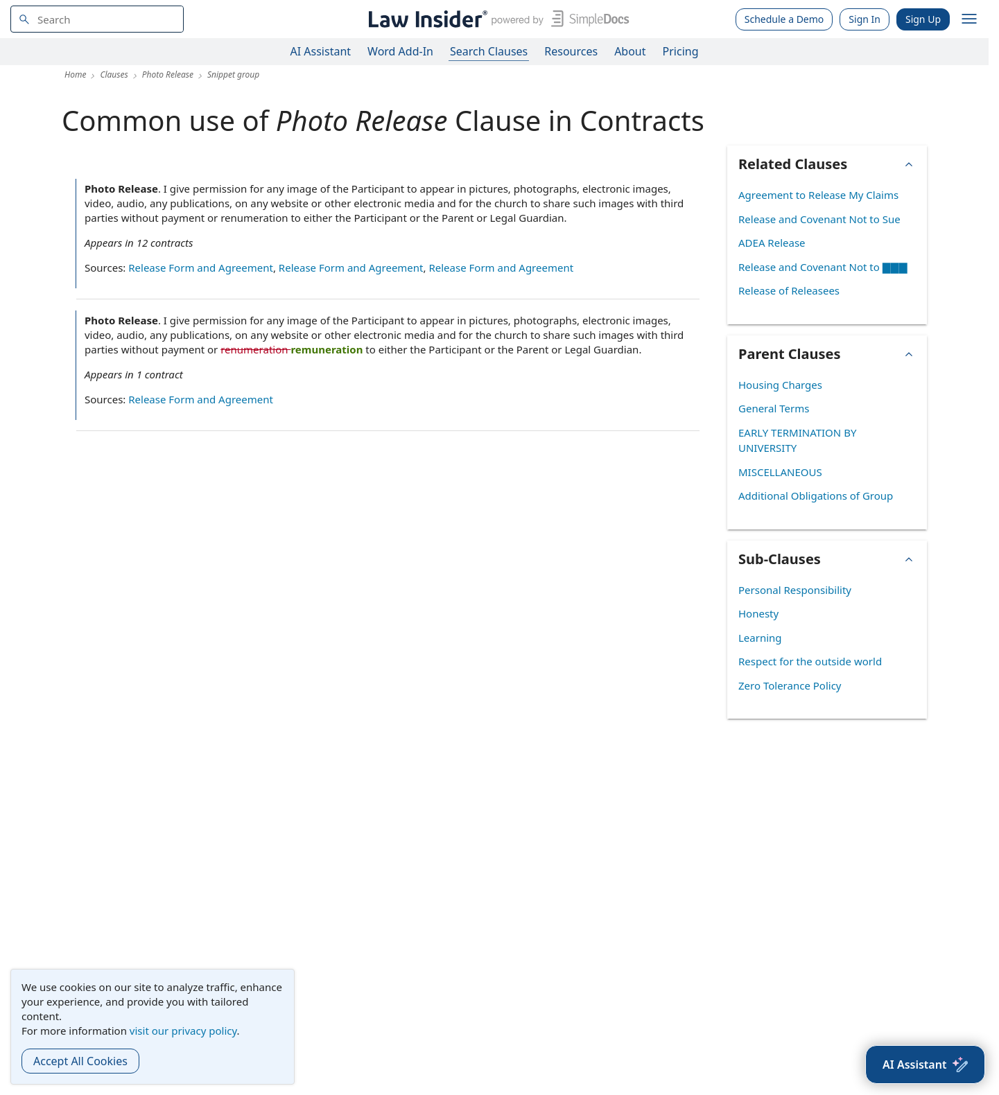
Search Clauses (489, 51)
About (629, 51)
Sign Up (923, 19)
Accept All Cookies (80, 1061)
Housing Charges (780, 385)
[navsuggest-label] (97, 19)
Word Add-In (400, 51)
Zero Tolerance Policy (790, 685)
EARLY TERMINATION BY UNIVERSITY (797, 440)
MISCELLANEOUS (780, 472)
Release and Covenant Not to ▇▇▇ (822, 267)
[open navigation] (969, 19)
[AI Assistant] (925, 1064)
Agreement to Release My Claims (818, 195)
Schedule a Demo (784, 19)
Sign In (864, 19)
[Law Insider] (496, 19)
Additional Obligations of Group (815, 495)
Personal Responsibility (794, 590)
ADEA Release (772, 242)
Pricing (681, 51)
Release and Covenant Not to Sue (819, 219)
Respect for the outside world (810, 661)
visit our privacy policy (183, 1030)
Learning (760, 638)
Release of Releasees (789, 290)
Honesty (758, 613)
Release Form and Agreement (200, 267)
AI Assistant (320, 51)
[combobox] (97, 19)
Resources (571, 51)
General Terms (773, 408)
